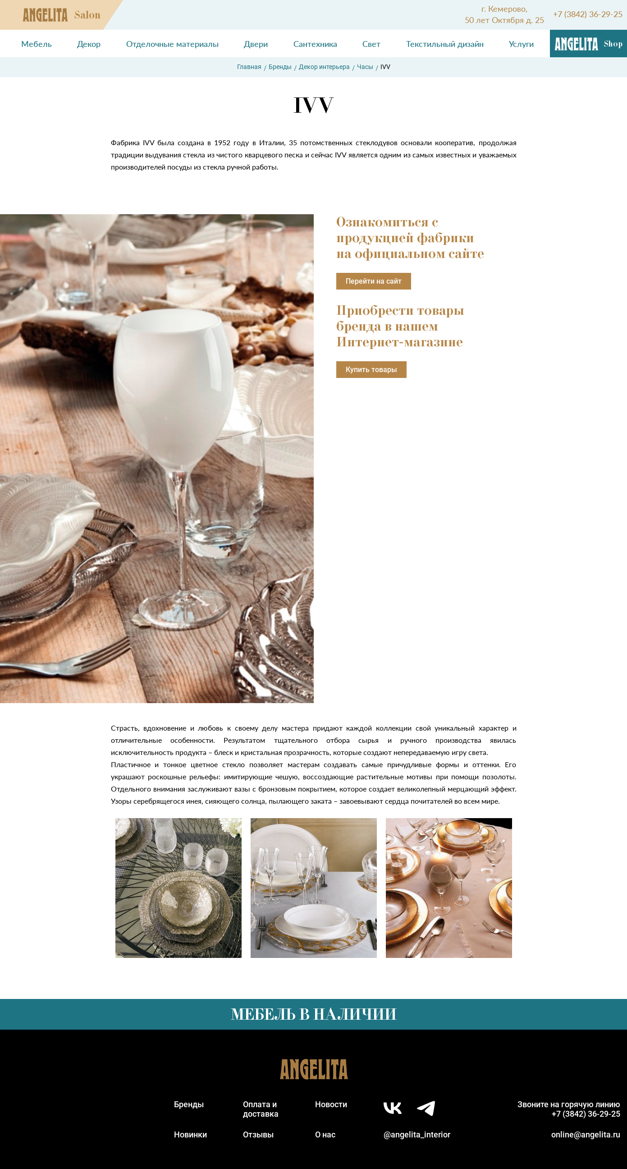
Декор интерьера (324, 66)
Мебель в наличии (314, 1014)
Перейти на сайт (374, 281)
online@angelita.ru (585, 1134)
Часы (365, 66)
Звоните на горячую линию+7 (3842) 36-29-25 (568, 1109)
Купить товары (371, 369)
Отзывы (258, 1134)
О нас (325, 1134)
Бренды (280, 66)
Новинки (190, 1134)
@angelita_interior (417, 1134)
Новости (331, 1104)
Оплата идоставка (261, 1109)
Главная (249, 66)
